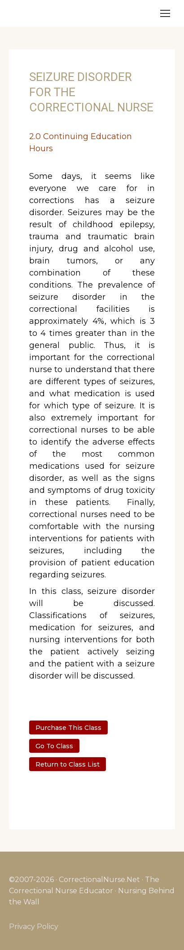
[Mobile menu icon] (165, 13)
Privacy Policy (33, 926)
